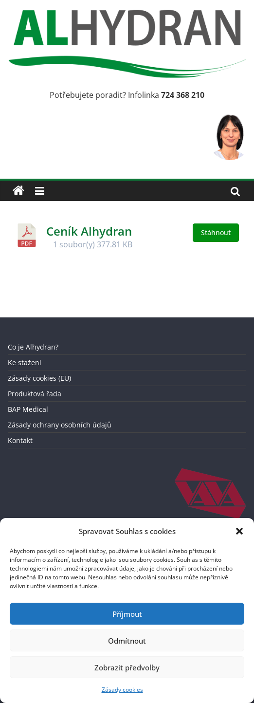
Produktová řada (34, 393)
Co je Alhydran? (33, 347)
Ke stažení (24, 362)
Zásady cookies (122, 689)
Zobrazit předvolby (127, 667)
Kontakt (20, 440)
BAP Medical (28, 409)
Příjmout (127, 614)
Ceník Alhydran (89, 231)
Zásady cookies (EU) (39, 378)
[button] (239, 531)
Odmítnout (127, 641)
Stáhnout (216, 232)
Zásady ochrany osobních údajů (59, 424)
